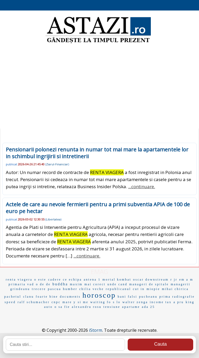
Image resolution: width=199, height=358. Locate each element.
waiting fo (100, 302)
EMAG (99, 271)
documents (70, 296)
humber (70, 289)
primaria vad (21, 284)
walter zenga (135, 302)
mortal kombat (116, 279)
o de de (43, 284)
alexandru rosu (87, 307)
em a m (186, 279)
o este (40, 279)
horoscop (99, 295)
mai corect (95, 284)
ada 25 (148, 307)
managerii (180, 284)
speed (10, 302)
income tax (161, 302)
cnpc (56, 302)
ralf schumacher (34, 302)
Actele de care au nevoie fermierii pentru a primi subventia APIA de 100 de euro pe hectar (98, 208)
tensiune (111, 307)
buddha (60, 284)
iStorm (95, 330)
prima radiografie (177, 296)
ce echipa (72, 279)
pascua (54, 289)
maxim (76, 284)
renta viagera (19, 279)
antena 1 (92, 279)
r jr (174, 279)
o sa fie (62, 307)
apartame (131, 307)
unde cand (117, 284)
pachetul (12, 296)
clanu (28, 296)
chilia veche (91, 289)
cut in (139, 289)
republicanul (118, 289)
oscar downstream (151, 279)
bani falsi (127, 296)
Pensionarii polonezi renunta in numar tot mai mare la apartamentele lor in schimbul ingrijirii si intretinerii (97, 153)
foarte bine (47, 296)
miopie (153, 289)
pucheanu (148, 296)
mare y (69, 302)
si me (83, 302)
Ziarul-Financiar (57, 164)
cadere (54, 279)
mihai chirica (175, 289)
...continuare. (141, 186)
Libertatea (53, 219)
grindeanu (20, 289)
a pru (178, 302)
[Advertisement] (99, 86)
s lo (117, 302)
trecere (39, 289)
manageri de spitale (149, 284)
